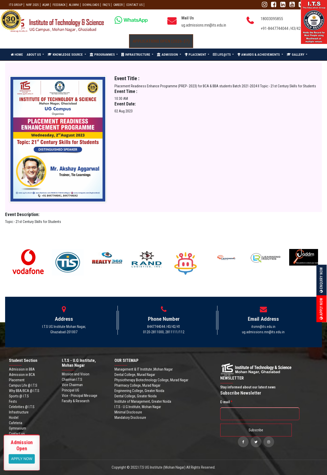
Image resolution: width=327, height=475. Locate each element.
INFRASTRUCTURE (136, 54)
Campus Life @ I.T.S (23, 385)
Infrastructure (19, 412)
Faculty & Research (75, 401)
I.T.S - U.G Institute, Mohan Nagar (137, 407)
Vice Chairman (72, 385)
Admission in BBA (22, 369)
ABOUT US (34, 54)
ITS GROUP (15, 5)
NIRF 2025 (32, 5)
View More (21, 458)
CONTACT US (134, 5)
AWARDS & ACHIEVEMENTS (259, 54)
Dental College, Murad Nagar (134, 375)
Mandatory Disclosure (130, 417)
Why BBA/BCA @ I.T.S (24, 391)
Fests (13, 401)
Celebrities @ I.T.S (21, 407)
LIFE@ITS (222, 54)
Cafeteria (15, 423)
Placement (17, 380)
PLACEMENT (196, 54)
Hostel (13, 417)
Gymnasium (17, 428)
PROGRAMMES (102, 54)
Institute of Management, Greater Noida (142, 401)
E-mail (226, 402)
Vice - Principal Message (79, 396)
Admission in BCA (22, 375)
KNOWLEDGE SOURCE (66, 54)
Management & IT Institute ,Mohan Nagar (143, 369)
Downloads (91, 5)
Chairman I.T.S (72, 379)
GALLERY (296, 54)
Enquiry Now (321, 280)
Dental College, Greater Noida (135, 396)
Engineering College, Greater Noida (139, 391)
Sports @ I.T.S (19, 396)
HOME (17, 54)
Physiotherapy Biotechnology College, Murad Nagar (151, 380)
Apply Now (321, 308)
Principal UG (70, 390)
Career (118, 5)
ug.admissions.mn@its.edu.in (203, 25)
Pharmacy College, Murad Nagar (137, 385)
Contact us (17, 434)
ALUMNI (74, 5)
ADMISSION (168, 54)
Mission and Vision (75, 374)
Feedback (59, 5)
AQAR (45, 5)
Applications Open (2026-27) (161, 41)
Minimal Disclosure (128, 412)
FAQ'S (106, 5)
